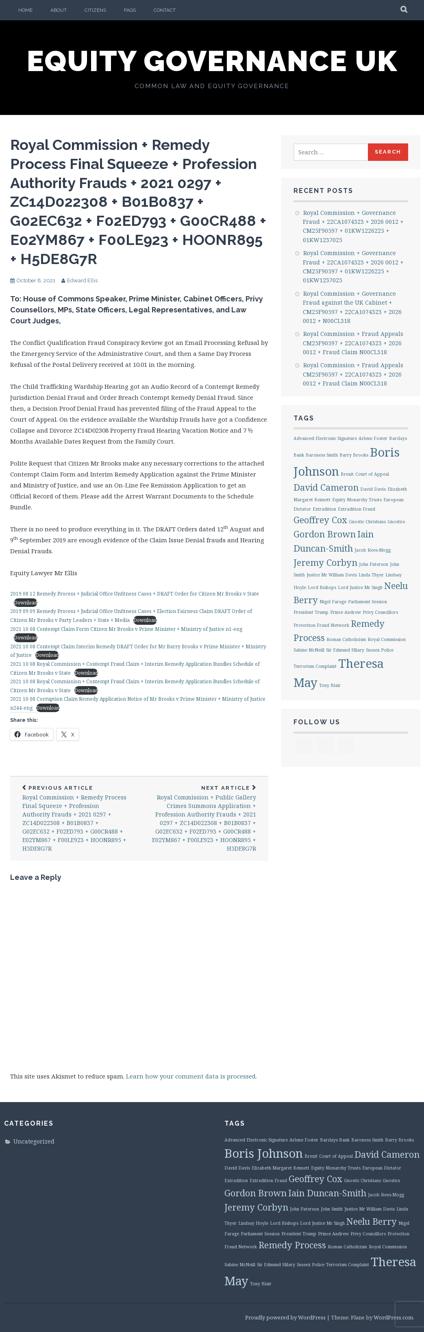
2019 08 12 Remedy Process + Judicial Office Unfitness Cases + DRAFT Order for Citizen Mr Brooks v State (134, 593)
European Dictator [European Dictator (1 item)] (381, 1168)
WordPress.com (393, 1317)
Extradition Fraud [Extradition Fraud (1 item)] (356, 509)
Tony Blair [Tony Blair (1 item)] (330, 685)
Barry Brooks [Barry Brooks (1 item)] (353, 455)
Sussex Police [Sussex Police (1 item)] (380, 650)
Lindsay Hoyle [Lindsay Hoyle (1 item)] (253, 1223)
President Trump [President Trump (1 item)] (311, 612)
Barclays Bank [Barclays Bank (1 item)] (335, 1140)
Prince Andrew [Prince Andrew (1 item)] (345, 612)
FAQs (130, 10)
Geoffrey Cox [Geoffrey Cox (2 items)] (320, 520)
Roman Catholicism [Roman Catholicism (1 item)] (346, 639)
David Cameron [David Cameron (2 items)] (326, 487)
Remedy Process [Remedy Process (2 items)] (292, 1245)
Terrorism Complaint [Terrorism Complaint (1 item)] (315, 666)
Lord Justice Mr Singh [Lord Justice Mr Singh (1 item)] (360, 587)
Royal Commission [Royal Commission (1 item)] (386, 639)
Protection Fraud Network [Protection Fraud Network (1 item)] (321, 625)
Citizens (95, 10)
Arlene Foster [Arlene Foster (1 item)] (373, 438)
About (58, 10)
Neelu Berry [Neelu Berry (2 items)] (371, 1221)
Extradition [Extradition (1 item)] (324, 509)
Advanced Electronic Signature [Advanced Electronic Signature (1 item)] (325, 438)
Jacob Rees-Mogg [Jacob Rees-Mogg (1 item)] (372, 550)
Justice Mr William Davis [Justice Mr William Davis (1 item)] (332, 575)
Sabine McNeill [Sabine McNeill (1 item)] (309, 650)
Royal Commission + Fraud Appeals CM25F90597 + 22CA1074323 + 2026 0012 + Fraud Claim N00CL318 (353, 343)
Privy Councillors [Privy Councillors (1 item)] (380, 612)
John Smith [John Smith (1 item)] (332, 1209)
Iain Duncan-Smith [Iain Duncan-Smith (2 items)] (327, 1193)
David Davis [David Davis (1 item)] (373, 489)
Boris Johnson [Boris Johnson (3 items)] (263, 1153)
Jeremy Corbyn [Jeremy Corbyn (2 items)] (325, 562)
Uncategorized (33, 1141)
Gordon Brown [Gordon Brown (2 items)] (325, 534)
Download (25, 602)
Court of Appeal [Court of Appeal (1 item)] (372, 474)
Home (25, 10)
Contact (165, 10)
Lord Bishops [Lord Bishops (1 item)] (322, 587)
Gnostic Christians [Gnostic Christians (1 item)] (367, 521)
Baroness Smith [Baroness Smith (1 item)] (322, 455)
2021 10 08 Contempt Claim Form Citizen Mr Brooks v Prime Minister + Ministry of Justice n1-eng (126, 629)
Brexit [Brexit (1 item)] (347, 474)
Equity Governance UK (212, 61)
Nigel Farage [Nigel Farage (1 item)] (333, 601)
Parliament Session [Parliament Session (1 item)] (367, 601)
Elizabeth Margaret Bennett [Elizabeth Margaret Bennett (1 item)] (280, 1168)
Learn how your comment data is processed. (191, 1076)
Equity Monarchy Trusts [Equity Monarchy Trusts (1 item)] (357, 499)
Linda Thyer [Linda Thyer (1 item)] (371, 575)
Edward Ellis (82, 280)
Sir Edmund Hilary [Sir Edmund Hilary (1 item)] (345, 650)
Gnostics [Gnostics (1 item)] (396, 521)
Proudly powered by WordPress (285, 1317)
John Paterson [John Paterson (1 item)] (373, 564)
